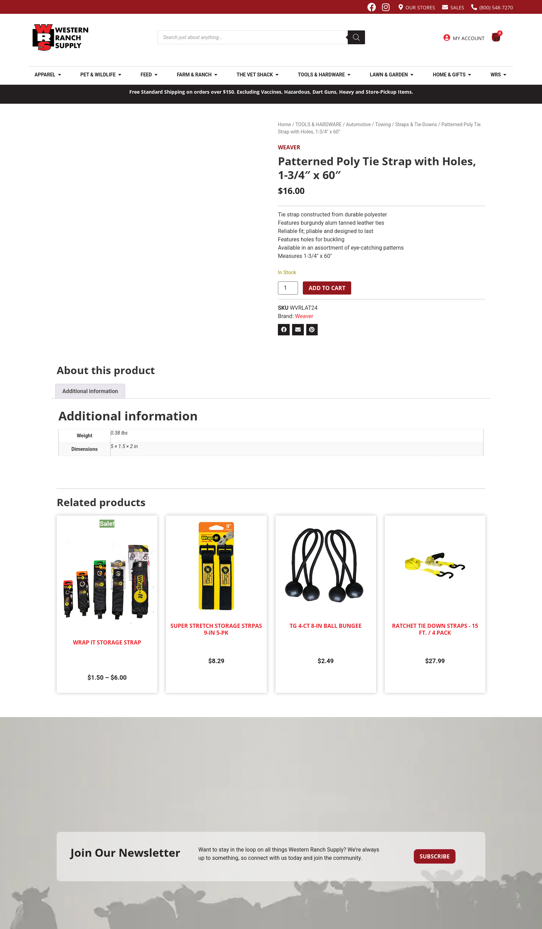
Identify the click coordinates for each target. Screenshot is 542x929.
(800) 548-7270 (496, 7)
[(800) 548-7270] (474, 7)
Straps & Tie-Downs (416, 124)
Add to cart (327, 288)
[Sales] (445, 7)
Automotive (358, 124)
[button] (284, 330)
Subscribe (435, 856)
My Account (469, 38)
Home (284, 124)
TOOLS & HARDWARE (318, 124)
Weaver (289, 147)
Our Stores (420, 7)
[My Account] (446, 37)
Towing (383, 124)
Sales (457, 7)
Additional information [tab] (90, 391)
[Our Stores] (401, 7)
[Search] (356, 37)
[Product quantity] (288, 288)
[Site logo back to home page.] (60, 37)
